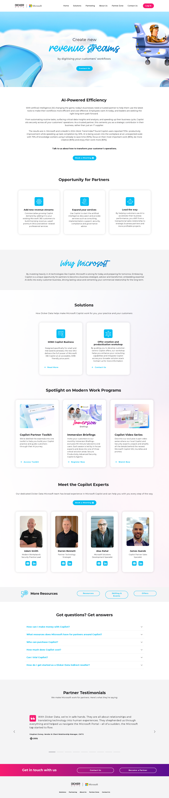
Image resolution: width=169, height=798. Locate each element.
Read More (52, 368)
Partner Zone (94, 792)
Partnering (73, 792)
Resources (88, 593)
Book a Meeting (83, 158)
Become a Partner (138, 770)
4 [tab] (74, 752)
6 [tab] (90, 752)
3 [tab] (66, 752)
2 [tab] (58, 752)
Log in (148, 6)
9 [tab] (114, 752)
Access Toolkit (31, 462)
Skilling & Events (117, 594)
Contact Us (84, 68)
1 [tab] (50, 752)
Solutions (62, 792)
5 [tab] (82, 752)
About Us (83, 792)
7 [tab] (98, 752)
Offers (145, 593)
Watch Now (124, 462)
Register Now (77, 462)
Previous (14, 731)
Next (154, 731)
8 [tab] (106, 752)
